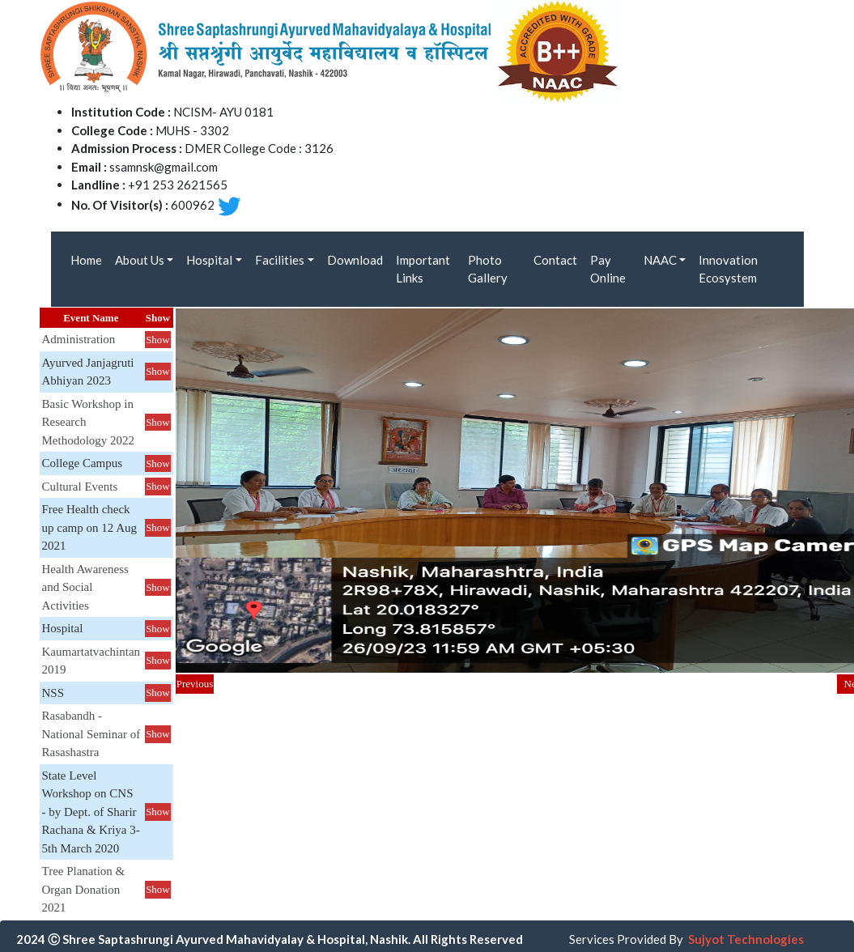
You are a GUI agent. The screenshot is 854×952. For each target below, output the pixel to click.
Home (86, 260)
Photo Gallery (488, 269)
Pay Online (608, 269)
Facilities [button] (279, 260)
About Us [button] (139, 260)
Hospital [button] (209, 260)
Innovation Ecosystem (728, 269)
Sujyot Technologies (746, 939)
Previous (195, 684)
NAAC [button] (660, 260)
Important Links (423, 269)
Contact (555, 260)
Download (355, 260)
